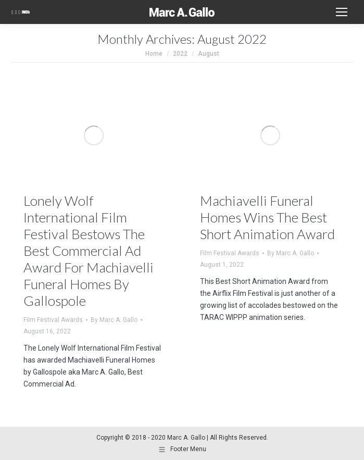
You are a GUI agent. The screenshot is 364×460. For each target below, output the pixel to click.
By (114, 320)
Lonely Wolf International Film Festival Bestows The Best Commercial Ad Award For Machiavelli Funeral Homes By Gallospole (88, 250)
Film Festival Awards (53, 320)
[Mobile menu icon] (342, 12)
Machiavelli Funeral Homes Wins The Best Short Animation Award (267, 217)
